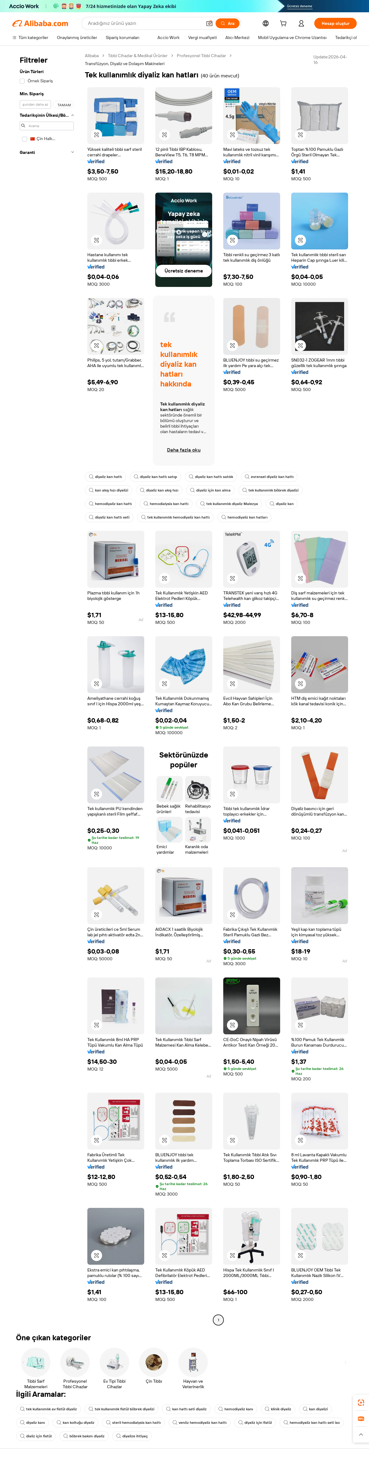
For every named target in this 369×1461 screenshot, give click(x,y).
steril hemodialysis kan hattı (133, 1422)
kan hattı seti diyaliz (186, 1409)
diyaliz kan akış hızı (159, 490)
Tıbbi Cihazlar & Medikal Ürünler (138, 55)
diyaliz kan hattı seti (109, 517)
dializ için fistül (36, 1436)
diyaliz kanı (32, 1422)
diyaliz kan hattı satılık (211, 476)
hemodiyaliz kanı (235, 1409)
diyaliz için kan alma (210, 490)
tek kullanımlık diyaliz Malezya (229, 503)
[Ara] (228, 23)
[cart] (284, 24)
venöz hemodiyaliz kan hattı (200, 1422)
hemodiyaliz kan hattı (110, 503)
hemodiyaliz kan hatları (244, 517)
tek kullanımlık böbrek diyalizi (270, 490)
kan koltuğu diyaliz (75, 1422)
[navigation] (46, 688)
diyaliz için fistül (255, 1422)
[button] (209, 23)
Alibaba (92, 55)
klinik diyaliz (278, 1409)
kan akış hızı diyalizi (108, 490)
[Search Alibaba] (144, 23)
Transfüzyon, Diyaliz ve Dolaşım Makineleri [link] (125, 63)
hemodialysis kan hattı (166, 503)
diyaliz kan (282, 503)
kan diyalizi (315, 1409)
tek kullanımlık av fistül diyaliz (48, 1409)
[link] (361, 1403)
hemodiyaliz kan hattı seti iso (312, 1422)
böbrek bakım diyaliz (84, 1436)
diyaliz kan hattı (105, 476)
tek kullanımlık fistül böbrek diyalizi (121, 1409)
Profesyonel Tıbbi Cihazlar (201, 55)
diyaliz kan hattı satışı (155, 476)
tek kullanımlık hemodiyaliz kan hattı (175, 517)
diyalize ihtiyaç (132, 1436)
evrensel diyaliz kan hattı (269, 476)
